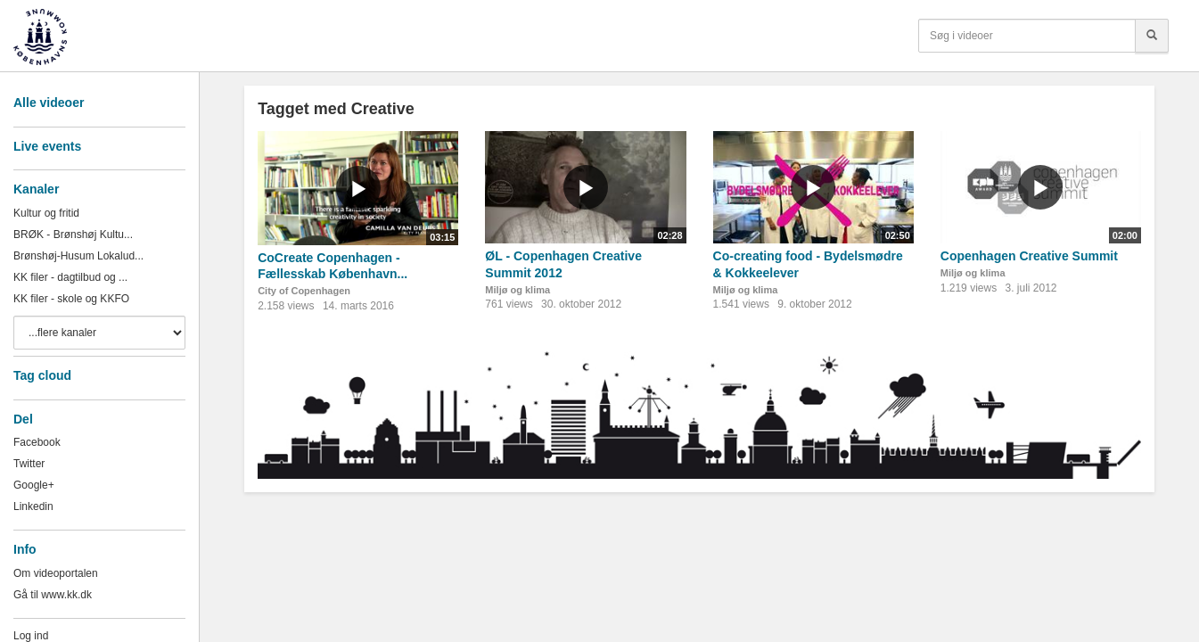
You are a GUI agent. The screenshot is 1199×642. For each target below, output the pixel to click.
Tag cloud (42, 375)
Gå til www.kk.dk (52, 594)
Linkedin (33, 506)
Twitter (29, 463)
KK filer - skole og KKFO (71, 298)
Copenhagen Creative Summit (1029, 256)
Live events (47, 146)
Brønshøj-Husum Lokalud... (78, 256)
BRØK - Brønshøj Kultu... (73, 234)
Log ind (30, 636)
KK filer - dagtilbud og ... (70, 277)
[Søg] (1152, 36)
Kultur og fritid (46, 213)
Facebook (37, 442)
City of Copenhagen (304, 290)
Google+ (33, 485)
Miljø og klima (517, 289)
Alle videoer (48, 102)
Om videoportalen (55, 573)
